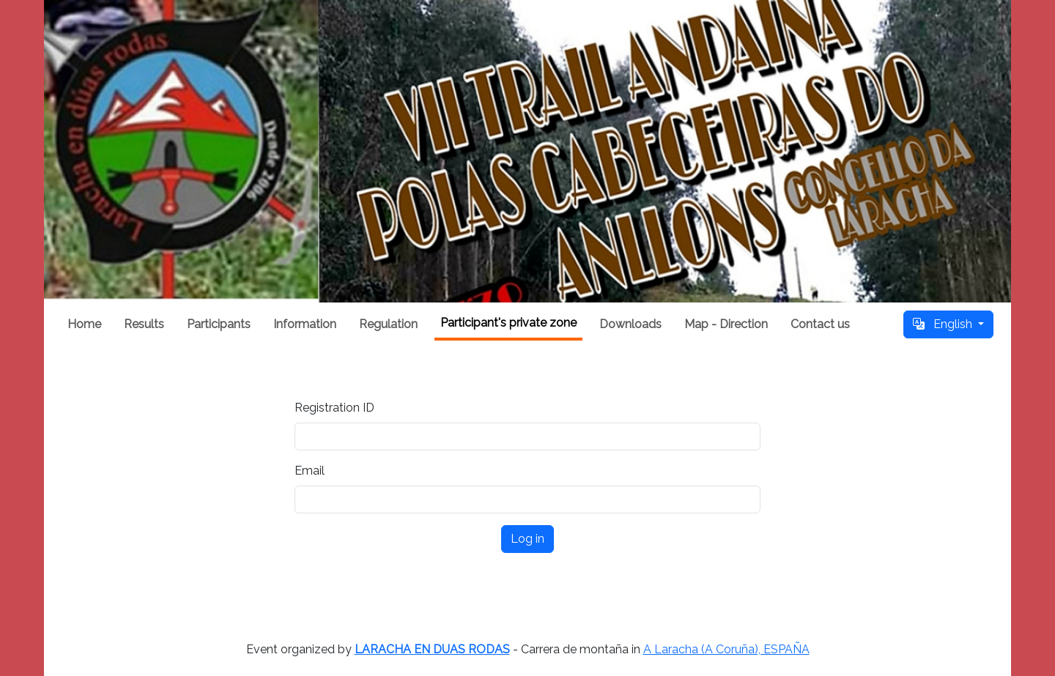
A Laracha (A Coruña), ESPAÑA (726, 649)
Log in (527, 539)
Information (304, 324)
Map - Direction (726, 324)
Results (144, 324)
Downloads (630, 324)
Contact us (820, 324)
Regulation (388, 324)
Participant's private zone (508, 323)
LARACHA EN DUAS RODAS (432, 649)
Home (84, 324)
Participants (219, 324)
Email (310, 471)
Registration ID (334, 408)
